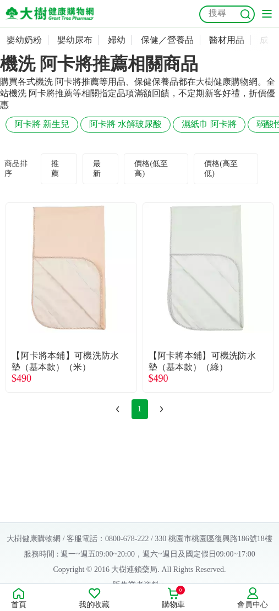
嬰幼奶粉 (24, 40)
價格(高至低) (221, 168)
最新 (97, 168)
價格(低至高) (151, 168)
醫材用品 (226, 40)
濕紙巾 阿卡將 (209, 124)
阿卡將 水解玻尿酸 (125, 124)
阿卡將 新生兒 (41, 124)
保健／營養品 (167, 40)
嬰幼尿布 (74, 40)
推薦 (55, 168)
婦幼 (116, 40)
